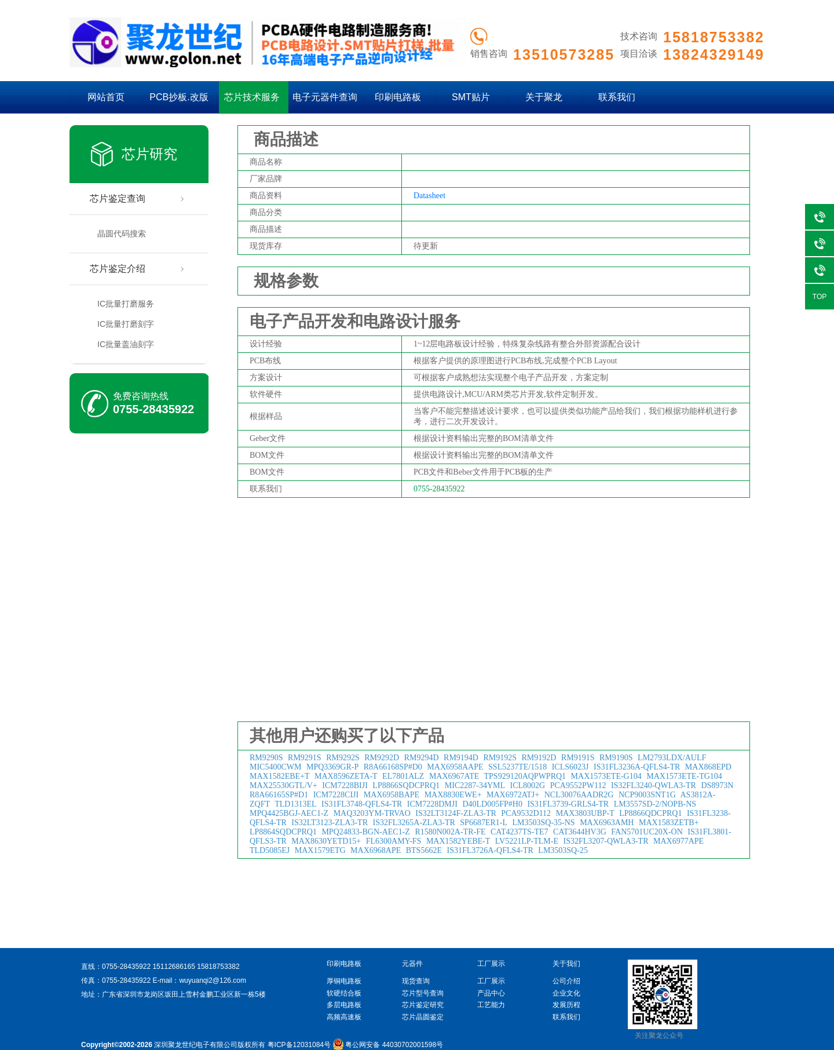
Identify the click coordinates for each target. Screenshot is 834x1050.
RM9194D (461, 757)
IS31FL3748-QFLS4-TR (361, 804)
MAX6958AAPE (455, 767)
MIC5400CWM (275, 767)
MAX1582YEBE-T (458, 841)
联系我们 (616, 97)
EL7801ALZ (403, 776)
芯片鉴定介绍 (117, 269)
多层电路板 (344, 1005)
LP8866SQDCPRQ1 (406, 785)
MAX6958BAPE (391, 794)
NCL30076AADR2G (579, 794)
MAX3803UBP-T (585, 813)
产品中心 (491, 993)
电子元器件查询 (324, 97)
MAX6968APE (375, 850)
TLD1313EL (295, 804)
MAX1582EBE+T (280, 776)
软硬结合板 (344, 993)
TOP (819, 297)
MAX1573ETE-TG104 (684, 776)
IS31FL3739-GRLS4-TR (568, 804)
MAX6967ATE (454, 776)
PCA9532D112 (526, 813)
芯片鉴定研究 (423, 1005)
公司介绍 (566, 981)
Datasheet (429, 195)
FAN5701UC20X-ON (646, 831)
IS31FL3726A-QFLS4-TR (490, 850)
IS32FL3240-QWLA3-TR (653, 785)
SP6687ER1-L (483, 822)
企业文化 (566, 993)
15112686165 (173, 966)
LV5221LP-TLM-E (526, 841)
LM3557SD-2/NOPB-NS (655, 804)
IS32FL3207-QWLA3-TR (605, 841)
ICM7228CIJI (336, 794)
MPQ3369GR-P (332, 767)
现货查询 (416, 981)
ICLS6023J (570, 767)
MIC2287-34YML (475, 785)
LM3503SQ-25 (563, 850)
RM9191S (578, 757)
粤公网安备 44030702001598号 (387, 1045)
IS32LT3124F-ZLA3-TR (455, 813)
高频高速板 (344, 1017)
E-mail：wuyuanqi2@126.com (199, 980)
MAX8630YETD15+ (326, 841)
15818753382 (218, 966)
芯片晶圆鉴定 (423, 1017)
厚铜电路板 (344, 981)
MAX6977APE (678, 841)
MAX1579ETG (320, 850)
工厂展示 (491, 981)
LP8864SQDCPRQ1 (283, 831)
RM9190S (616, 757)
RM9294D (421, 757)
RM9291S (304, 757)
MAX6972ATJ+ (513, 794)
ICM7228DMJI (432, 804)
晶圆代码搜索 (121, 233)
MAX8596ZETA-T (346, 776)
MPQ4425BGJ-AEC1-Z (289, 813)
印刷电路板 (398, 97)
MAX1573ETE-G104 (606, 776)
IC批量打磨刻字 (125, 324)
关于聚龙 (543, 97)
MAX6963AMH (607, 822)
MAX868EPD (708, 767)
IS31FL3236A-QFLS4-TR (637, 767)
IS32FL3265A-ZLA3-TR (414, 822)
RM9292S (343, 757)
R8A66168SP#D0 (393, 767)
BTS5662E (424, 850)
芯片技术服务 (252, 97)
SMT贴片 (471, 97)
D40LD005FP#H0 (492, 804)
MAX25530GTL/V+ (283, 785)
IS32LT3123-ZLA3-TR (329, 822)
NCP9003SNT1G (647, 794)
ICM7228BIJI (345, 785)
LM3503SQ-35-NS (544, 822)
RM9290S (266, 757)
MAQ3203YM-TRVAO (372, 813)
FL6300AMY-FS (394, 841)
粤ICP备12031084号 (299, 1045)
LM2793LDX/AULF (672, 757)
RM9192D (539, 757)
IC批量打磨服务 (125, 303)
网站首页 (106, 97)
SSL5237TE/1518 (517, 767)
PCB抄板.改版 (178, 97)
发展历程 (566, 1005)
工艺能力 (491, 1005)
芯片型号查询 (423, 993)
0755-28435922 (153, 409)
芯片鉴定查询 (117, 198)
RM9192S (500, 757)
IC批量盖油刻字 (125, 344)
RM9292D (381, 757)
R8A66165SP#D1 (279, 794)
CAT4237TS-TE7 (519, 831)
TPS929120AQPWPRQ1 (525, 776)
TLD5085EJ (270, 850)
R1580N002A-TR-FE (450, 831)
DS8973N (717, 785)
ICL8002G (528, 785)
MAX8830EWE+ (453, 794)
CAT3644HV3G (579, 831)
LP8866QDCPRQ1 (650, 813)
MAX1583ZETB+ (669, 822)
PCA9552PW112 (578, 785)
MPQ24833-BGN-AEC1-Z (365, 831)
